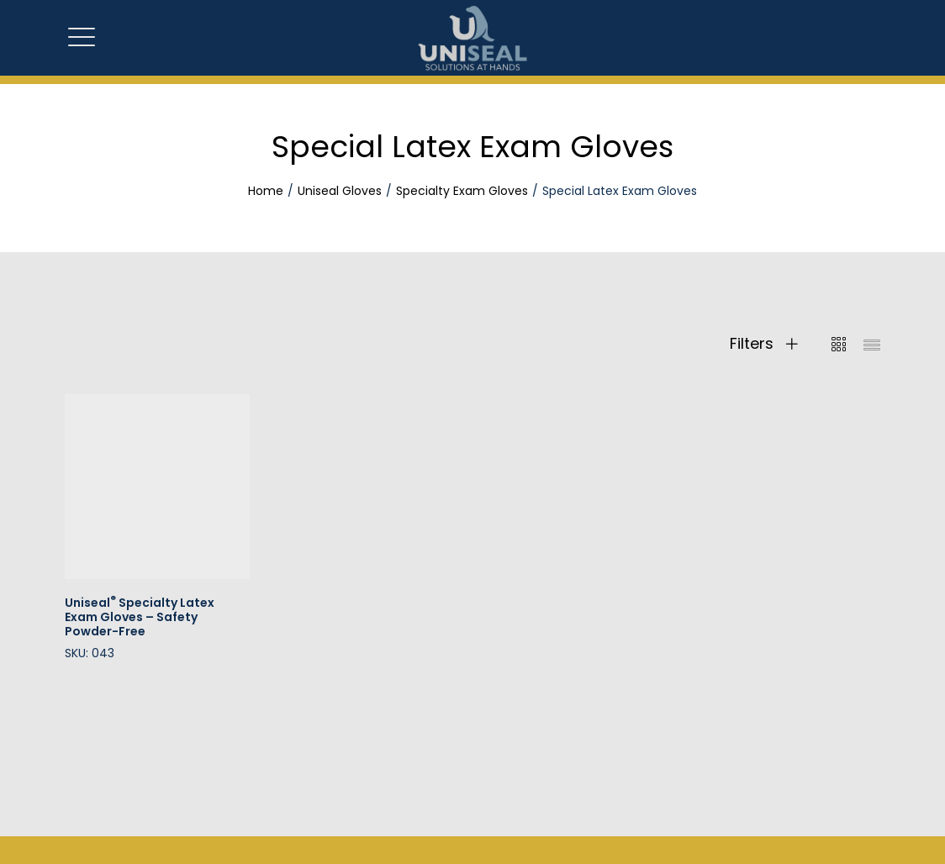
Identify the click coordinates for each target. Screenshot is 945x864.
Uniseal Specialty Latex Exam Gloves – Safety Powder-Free (139, 617)
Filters (764, 343)
